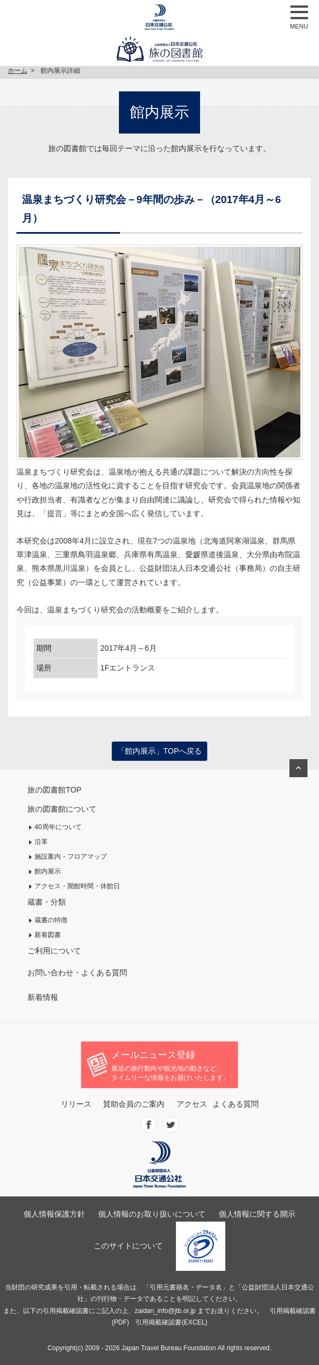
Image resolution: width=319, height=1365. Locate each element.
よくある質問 (236, 1104)
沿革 (41, 842)
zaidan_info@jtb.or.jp (165, 1311)
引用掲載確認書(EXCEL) (171, 1322)
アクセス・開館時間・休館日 (77, 886)
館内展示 (48, 871)
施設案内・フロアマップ (71, 856)
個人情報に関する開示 (257, 1214)
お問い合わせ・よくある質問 (77, 972)
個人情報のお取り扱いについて (152, 1214)
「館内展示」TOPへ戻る (159, 751)
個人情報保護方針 (54, 1214)
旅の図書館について (61, 809)
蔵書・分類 (46, 902)
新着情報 (42, 997)
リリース (76, 1104)
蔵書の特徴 (51, 920)
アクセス (191, 1104)
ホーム (17, 70)
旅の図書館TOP (54, 789)
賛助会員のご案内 (133, 1104)
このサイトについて (128, 1245)
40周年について (58, 827)
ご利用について (54, 950)
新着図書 (48, 935)
